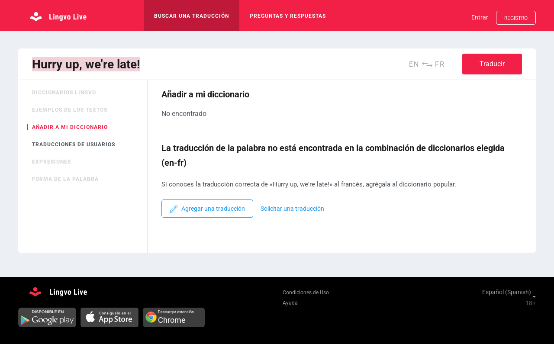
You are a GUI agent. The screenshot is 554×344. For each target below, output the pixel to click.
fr (440, 64)
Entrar (479, 17)
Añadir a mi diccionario (70, 127)
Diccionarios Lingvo (64, 93)
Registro (516, 18)
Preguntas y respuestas (288, 16)
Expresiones (51, 162)
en (414, 64)
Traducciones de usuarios (73, 144)
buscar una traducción (191, 16)
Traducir (492, 64)
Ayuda (290, 303)
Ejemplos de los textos (69, 110)
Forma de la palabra (65, 179)
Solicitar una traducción (292, 209)
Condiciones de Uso (306, 292)
